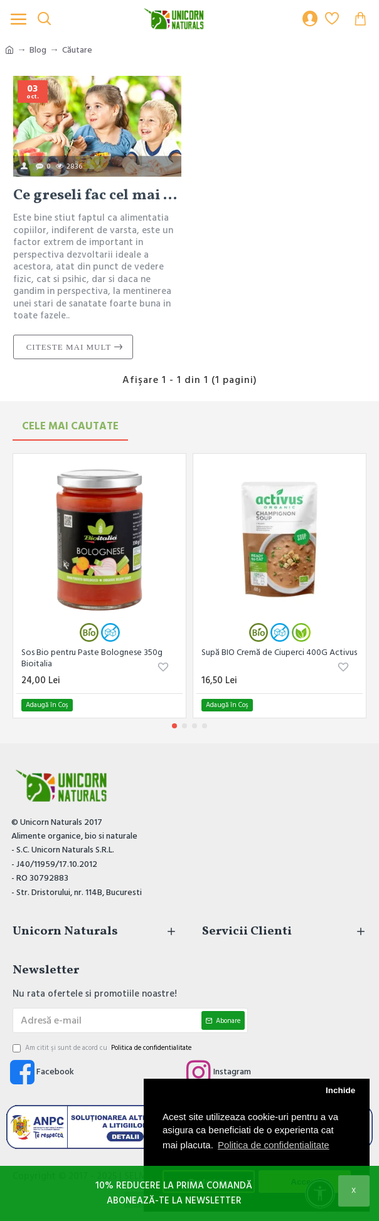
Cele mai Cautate (70, 426)
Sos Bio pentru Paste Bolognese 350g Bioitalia (92, 658)
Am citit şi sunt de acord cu (103, 1048)
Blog (37, 50)
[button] (174, 725)
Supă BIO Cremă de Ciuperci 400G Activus (279, 652)
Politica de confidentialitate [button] (273, 1145)
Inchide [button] (340, 1090)
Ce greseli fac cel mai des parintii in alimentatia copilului (97, 196)
